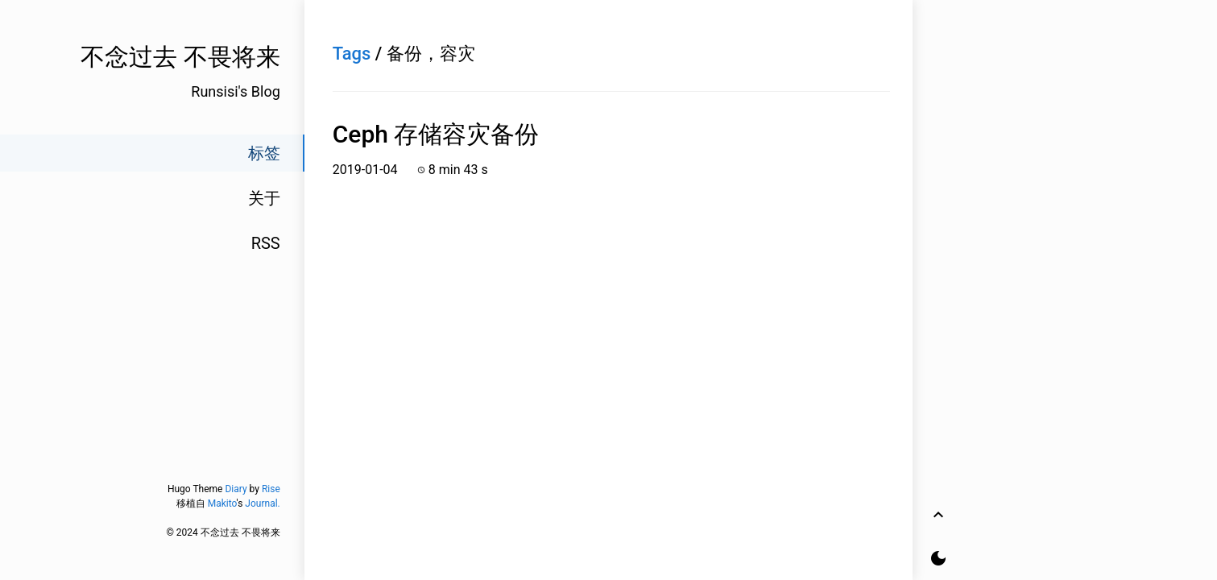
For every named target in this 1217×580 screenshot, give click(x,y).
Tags (352, 54)
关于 (264, 198)
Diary (235, 489)
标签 (264, 153)
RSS (265, 243)
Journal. (262, 503)
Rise (271, 489)
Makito (222, 503)
